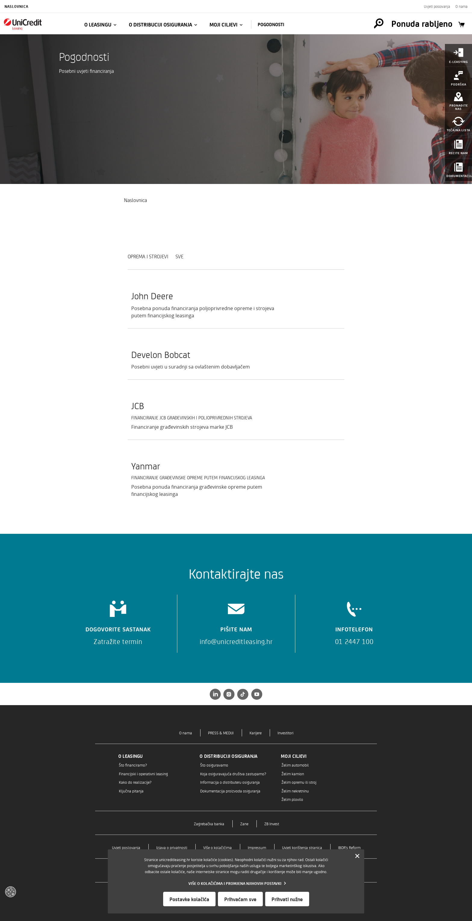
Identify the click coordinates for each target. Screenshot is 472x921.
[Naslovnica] (37, 24)
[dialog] (236, 881)
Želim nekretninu (295, 791)
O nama (461, 6)
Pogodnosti (271, 24)
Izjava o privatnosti (171, 847)
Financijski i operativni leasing (143, 773)
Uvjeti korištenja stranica (302, 847)
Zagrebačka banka (209, 823)
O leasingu (97, 24)
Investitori (285, 733)
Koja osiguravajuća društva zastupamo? (233, 773)
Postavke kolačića (189, 899)
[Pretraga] (379, 23)
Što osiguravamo (214, 765)
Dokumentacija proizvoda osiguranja (230, 791)
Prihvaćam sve (240, 899)
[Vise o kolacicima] (236, 883)
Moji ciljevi (224, 24)
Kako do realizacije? (135, 782)
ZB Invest (271, 823)
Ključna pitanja (131, 791)
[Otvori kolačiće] (10, 891)
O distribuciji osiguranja (160, 24)
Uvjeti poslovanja (437, 6)
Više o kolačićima (217, 847)
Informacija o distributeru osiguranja (230, 782)
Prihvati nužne (287, 899)
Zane (244, 823)
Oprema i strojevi (148, 256)
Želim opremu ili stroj (298, 782)
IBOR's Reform (349, 847)
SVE (179, 256)
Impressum (257, 847)
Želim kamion (292, 773)
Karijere (256, 733)
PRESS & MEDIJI (221, 733)
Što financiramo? (133, 765)
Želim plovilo (292, 799)
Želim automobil (295, 765)
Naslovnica (16, 6)
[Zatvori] (357, 856)
